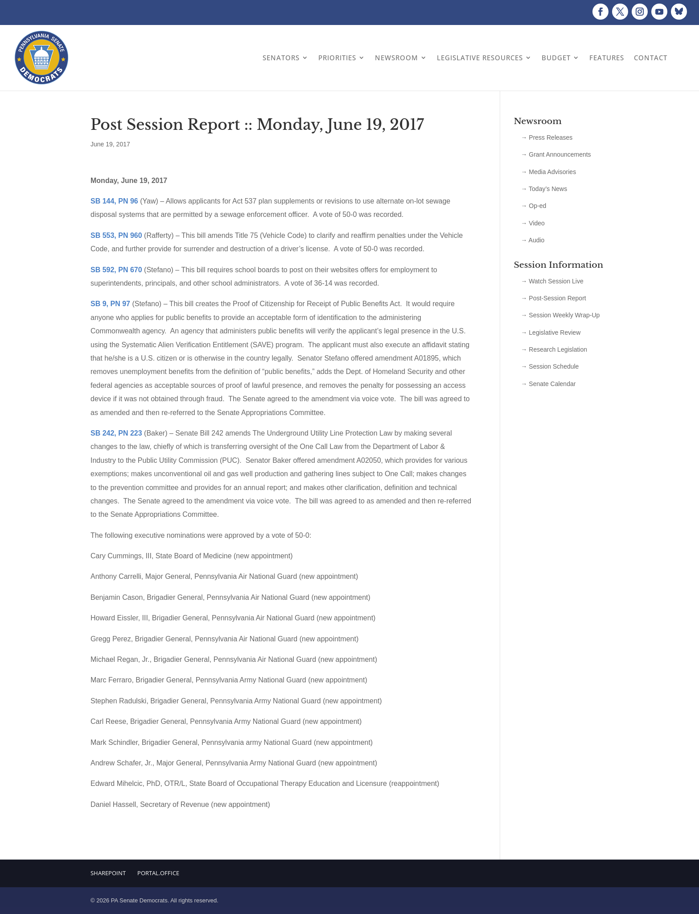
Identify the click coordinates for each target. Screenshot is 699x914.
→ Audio (532, 240)
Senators (281, 57)
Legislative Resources (480, 57)
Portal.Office (158, 873)
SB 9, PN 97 (110, 303)
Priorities (337, 57)
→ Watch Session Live (552, 281)
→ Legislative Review (550, 332)
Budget (556, 57)
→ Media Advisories (548, 171)
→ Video (532, 223)
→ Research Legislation (554, 349)
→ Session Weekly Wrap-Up (560, 315)
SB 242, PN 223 (116, 433)
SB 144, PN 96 (114, 201)
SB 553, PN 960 (116, 235)
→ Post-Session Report (553, 298)
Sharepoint (108, 873)
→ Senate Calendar (548, 383)
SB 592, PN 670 (116, 270)
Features (606, 57)
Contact (650, 57)
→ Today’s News (544, 188)
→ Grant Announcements (556, 154)
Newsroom (396, 57)
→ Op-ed (533, 205)
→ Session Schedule (550, 366)
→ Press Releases (546, 137)
